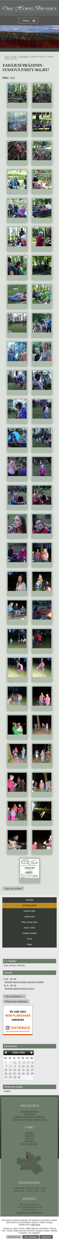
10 (23, 1066)
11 (28, 1066)
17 (23, 1070)
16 (19, 1070)
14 (10, 1070)
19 (32, 1070)
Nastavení (46, 1237)
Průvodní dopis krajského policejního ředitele (24, 982)
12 (32, 1066)
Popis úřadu (29, 1114)
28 (10, 1077)
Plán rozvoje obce (29, 922)
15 (15, 1070)
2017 (12, 77)
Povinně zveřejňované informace (30, 1116)
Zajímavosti (29, 917)
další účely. (35, 1225)
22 (15, 1073)
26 (32, 1073)
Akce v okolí (29, 928)
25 (28, 1073)
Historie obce (29, 911)
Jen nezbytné (30, 1237)
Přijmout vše (14, 1237)
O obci (14, 57)
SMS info (29, 1138)
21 (10, 1073)
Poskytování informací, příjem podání (29, 1119)
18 (28, 1070)
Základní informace (29, 1111)
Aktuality (29, 900)
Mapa (29, 944)
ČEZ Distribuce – (14, 996)
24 (23, 1073)
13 (6, 1070)
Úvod (7, 57)
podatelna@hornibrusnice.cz (29, 1212)
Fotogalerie (23, 57)
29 (15, 1077)
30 (6, 1062)
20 (6, 1073)
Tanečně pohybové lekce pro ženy (19, 988)
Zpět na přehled (13, 888)
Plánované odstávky (16, 1001)
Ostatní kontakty (29, 933)
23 (19, 1073)
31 (10, 1062)
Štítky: (5, 77)
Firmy (29, 939)
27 (6, 1077)
